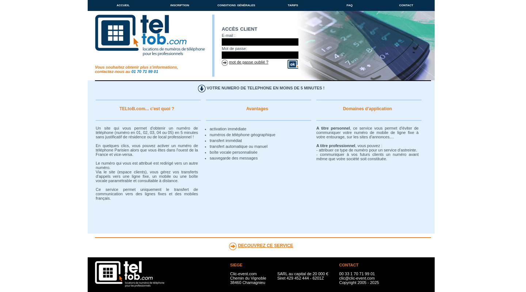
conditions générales (236, 4)
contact (406, 4)
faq (349, 4)
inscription (179, 4)
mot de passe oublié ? (248, 62)
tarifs (293, 4)
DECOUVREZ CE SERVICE (265, 245)
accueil (123, 4)
